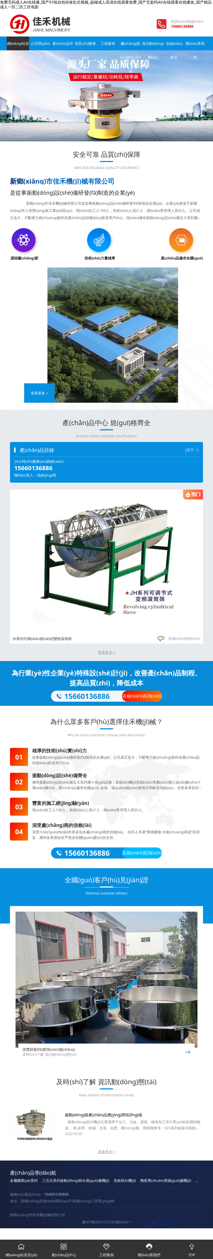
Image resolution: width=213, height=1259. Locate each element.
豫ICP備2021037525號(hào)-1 (106, 1221)
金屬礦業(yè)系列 (24, 1180)
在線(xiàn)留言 (173, 45)
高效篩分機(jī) (125, 1180)
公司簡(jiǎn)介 (40, 45)
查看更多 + (39, 393)
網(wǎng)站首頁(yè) (17, 45)
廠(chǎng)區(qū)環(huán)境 (128, 45)
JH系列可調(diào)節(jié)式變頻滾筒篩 (42, 638)
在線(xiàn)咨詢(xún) (179, 638)
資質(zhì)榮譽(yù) (84, 45)
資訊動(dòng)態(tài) (151, 45)
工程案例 (106, 43)
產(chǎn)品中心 (62, 45)
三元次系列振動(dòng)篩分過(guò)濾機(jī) (75, 1180)
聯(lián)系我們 (195, 45)
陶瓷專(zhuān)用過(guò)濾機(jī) (165, 1180)
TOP (191, 1248)
